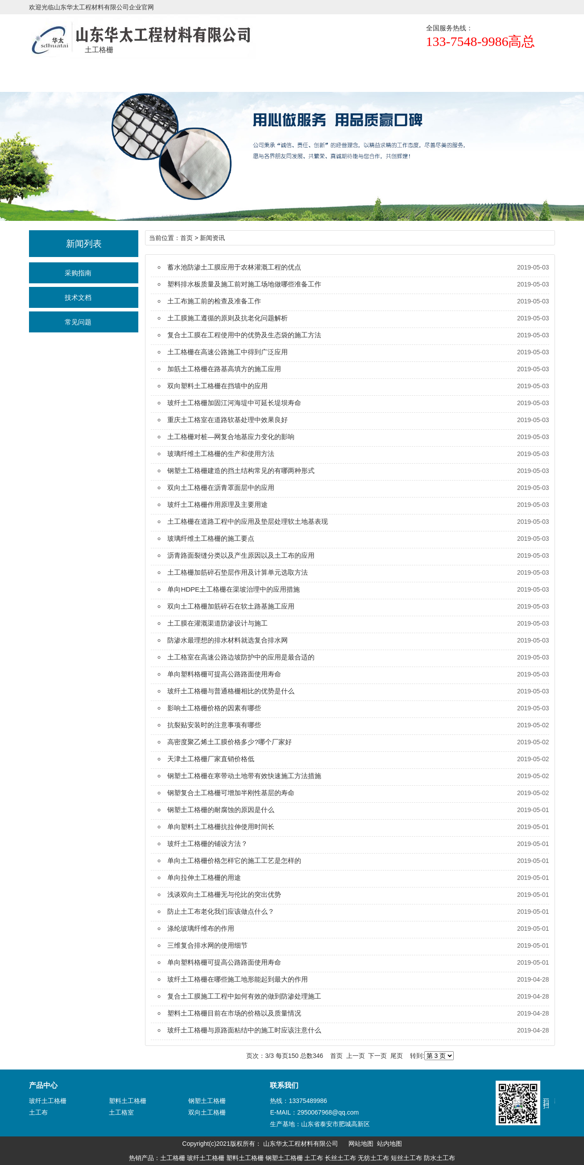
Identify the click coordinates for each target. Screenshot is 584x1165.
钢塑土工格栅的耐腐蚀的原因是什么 (220, 809)
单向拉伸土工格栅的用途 (204, 877)
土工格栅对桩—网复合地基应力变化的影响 (230, 436)
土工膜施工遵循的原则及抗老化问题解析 (227, 318)
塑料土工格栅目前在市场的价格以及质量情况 (234, 1013)
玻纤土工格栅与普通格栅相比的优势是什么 (230, 691)
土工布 (38, 1112)
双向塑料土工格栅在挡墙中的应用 (217, 386)
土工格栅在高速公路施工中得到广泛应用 (227, 352)
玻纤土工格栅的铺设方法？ (207, 843)
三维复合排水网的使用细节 (207, 945)
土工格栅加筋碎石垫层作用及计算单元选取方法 (237, 572)
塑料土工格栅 (127, 1100)
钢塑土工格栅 (207, 1100)
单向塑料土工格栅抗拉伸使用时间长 (220, 826)
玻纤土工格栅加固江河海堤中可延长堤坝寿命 (234, 402)
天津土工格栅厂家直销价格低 (210, 759)
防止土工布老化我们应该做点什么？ (220, 911)
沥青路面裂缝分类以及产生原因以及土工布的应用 (241, 555)
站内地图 (389, 1143)
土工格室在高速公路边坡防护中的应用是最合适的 (241, 657)
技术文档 (78, 297)
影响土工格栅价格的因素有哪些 (214, 708)
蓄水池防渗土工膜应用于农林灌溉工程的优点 (234, 267)
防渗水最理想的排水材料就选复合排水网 (227, 640)
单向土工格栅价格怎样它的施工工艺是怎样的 (234, 860)
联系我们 (438, 74)
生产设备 (379, 74)
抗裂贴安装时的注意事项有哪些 (214, 725)
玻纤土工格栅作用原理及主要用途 (217, 504)
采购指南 (78, 273)
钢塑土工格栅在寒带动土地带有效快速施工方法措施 (244, 775)
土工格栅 (87, 74)
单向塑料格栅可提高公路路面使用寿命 (224, 674)
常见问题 (78, 322)
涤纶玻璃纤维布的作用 (200, 928)
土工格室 (121, 1112)
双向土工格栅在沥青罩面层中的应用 (220, 487)
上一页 (355, 1055)
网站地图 (360, 1143)
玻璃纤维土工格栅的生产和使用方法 (220, 453)
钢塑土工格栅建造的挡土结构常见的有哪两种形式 (241, 470)
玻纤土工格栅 (47, 1100)
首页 (29, 74)
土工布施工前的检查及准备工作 (214, 301)
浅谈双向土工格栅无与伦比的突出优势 (224, 894)
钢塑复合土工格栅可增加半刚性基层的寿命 (230, 792)
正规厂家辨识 (321, 74)
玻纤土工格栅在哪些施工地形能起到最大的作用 (237, 979)
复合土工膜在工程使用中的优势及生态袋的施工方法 (244, 335)
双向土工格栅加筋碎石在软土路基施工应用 (230, 606)
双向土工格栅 (207, 1112)
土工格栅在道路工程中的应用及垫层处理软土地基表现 (247, 521)
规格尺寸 (204, 74)
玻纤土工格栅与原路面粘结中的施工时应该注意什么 (244, 1030)
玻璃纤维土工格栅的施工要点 (210, 538)
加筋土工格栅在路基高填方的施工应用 (224, 369)
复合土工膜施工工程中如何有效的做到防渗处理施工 (244, 996)
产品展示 (146, 74)
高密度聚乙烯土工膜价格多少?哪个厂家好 (229, 742)
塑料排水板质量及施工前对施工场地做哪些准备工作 (244, 284)
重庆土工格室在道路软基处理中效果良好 (227, 419)
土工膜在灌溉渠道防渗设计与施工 (217, 623)
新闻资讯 (263, 74)
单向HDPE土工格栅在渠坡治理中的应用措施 (233, 589)
